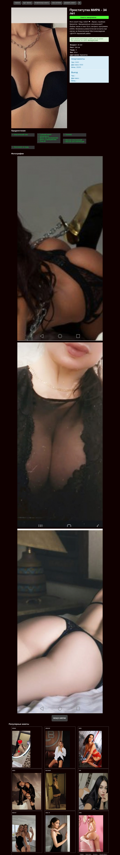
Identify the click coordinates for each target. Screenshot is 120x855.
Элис (80, 770)
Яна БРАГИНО (48, 770)
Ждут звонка (27, 2)
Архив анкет (88, 854)
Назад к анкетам (59, 718)
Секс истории (56, 2)
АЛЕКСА (13, 770)
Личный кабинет (103, 854)
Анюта (80, 728)
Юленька (14, 728)
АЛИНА (80, 812)
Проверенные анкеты (42, 2)
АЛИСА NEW (48, 728)
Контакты (95, 854)
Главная (17, 2)
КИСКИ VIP (14, 812)
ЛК (79, 2)
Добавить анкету (69, 2)
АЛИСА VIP (48, 812)
